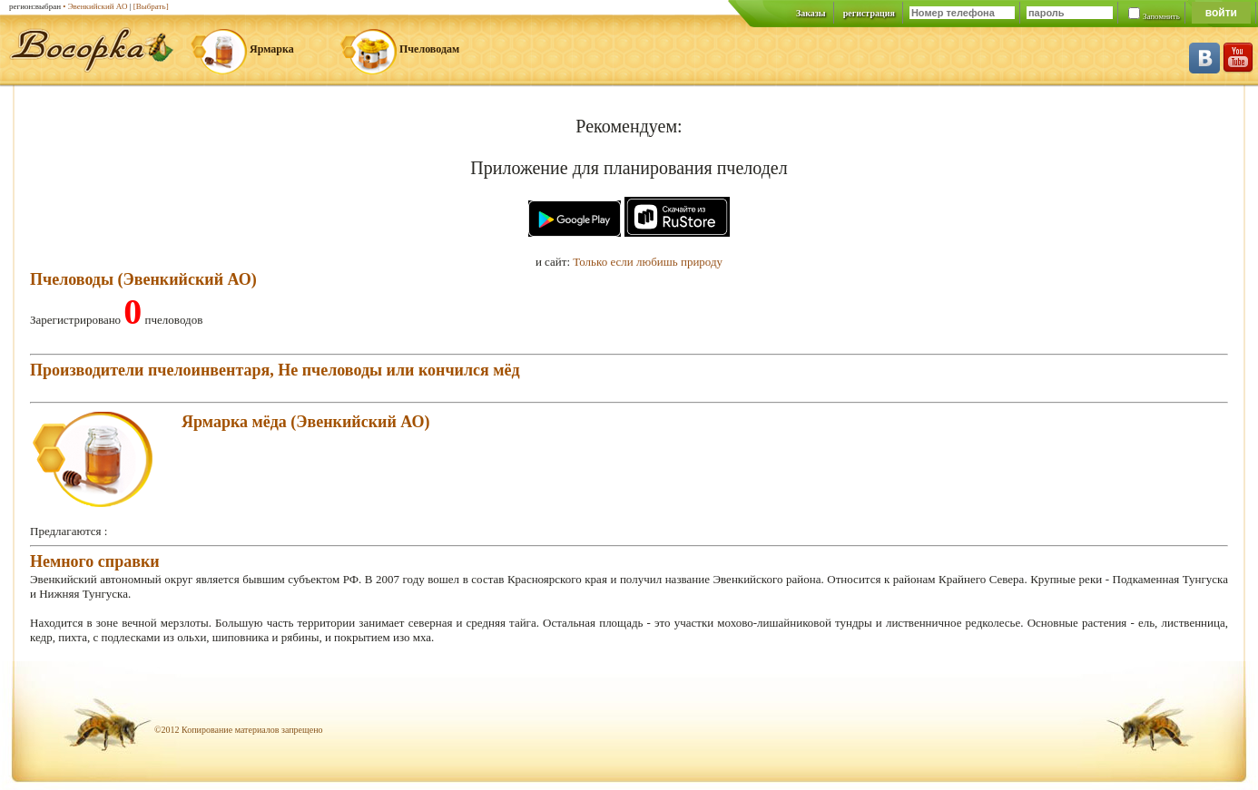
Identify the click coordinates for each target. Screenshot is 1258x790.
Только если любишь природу (647, 261)
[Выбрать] (151, 6)
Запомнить (1161, 16)
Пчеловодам (429, 49)
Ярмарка (272, 49)
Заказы (811, 13)
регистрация (869, 13)
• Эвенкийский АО (95, 6)
